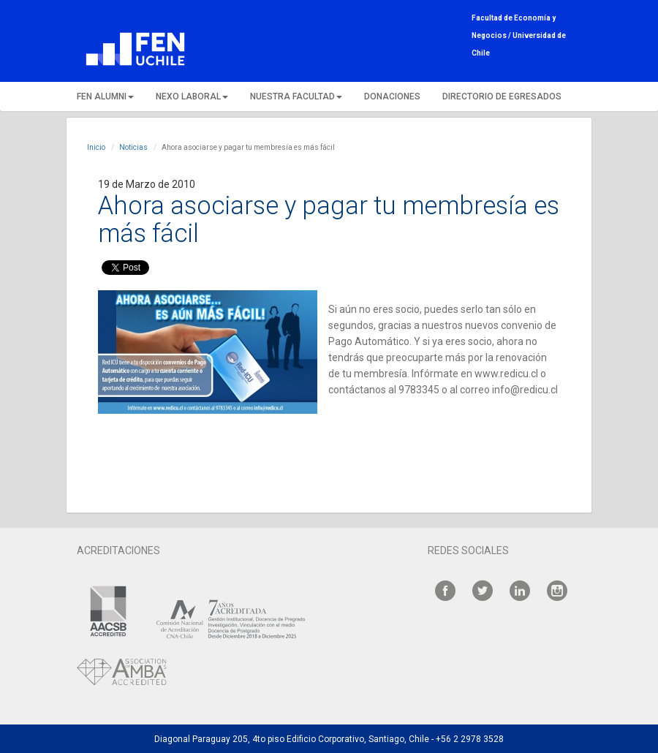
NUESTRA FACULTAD (296, 96)
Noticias (133, 147)
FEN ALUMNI (105, 96)
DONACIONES (392, 96)
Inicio (96, 147)
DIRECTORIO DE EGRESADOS (501, 96)
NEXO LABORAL (192, 96)
